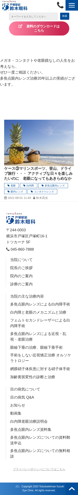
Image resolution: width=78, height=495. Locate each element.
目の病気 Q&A (22, 397)
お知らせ (17, 405)
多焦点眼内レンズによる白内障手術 (40, 304)
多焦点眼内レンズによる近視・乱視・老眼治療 (38, 336)
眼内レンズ (17, 191)
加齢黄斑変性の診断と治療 (32, 377)
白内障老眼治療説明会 (29, 421)
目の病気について (25, 389)
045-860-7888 (61, 5)
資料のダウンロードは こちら (46, 28)
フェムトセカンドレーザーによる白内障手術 (40, 323)
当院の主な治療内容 (27, 296)
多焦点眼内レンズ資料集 (30, 429)
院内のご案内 (21, 276)
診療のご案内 (21, 284)
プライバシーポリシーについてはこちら (39, 469)
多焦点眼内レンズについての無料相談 (40, 453)
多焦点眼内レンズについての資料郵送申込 (40, 440)
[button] (72, 5)
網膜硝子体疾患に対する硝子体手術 (40, 369)
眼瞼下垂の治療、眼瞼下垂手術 (36, 347)
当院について (21, 260)
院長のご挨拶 (21, 268)
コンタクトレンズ (44, 191)
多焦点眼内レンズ (55, 185)
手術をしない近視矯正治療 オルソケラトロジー (40, 358)
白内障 (30, 185)
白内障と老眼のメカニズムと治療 (38, 312)
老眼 (13, 185)
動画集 (15, 413)
